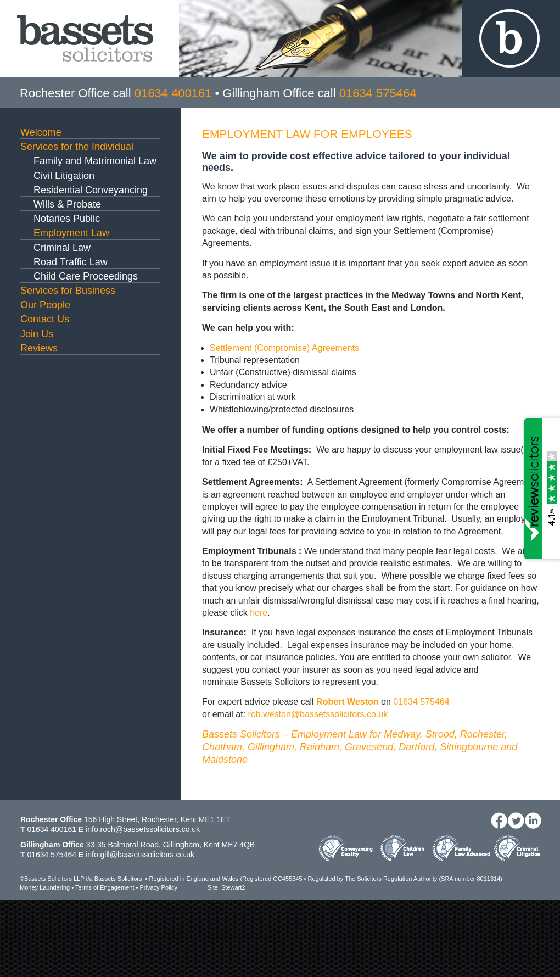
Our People (45, 304)
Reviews (39, 348)
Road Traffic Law (70, 261)
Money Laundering (45, 887)
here (258, 612)
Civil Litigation (63, 175)
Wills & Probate (67, 204)
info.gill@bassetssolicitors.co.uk (140, 854)
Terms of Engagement (105, 887)
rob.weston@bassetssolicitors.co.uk (318, 714)
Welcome (40, 132)
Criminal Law (62, 247)
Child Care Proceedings (85, 276)
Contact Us (44, 319)
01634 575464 (421, 701)
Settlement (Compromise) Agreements (284, 348)
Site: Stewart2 (226, 887)
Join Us (36, 333)
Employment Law (71, 232)
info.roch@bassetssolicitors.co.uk (143, 829)
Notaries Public (66, 218)
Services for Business (67, 290)
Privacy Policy (158, 887)
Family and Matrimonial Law (94, 160)
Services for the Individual (76, 146)
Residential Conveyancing (90, 190)
